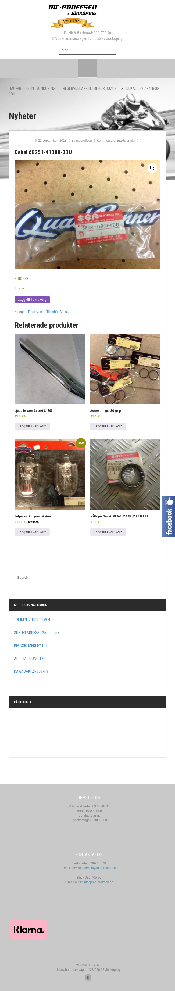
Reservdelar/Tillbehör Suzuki (48, 312)
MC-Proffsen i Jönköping (32, 88)
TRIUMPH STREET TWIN (32, 619)
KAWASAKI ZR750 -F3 (31, 671)
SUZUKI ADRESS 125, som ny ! (37, 632)
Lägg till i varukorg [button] (32, 426)
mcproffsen (84, 140)
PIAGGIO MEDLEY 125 (30, 645)
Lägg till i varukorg (32, 300)
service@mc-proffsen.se (100, 868)
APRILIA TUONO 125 (29, 658)
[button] (152, 168)
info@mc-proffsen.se (98, 882)
